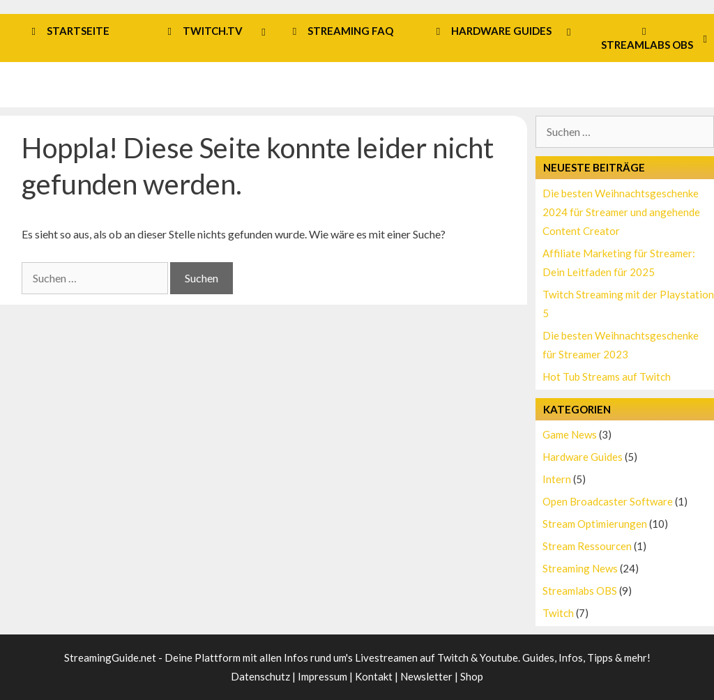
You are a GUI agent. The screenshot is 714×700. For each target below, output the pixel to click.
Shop (471, 676)
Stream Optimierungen (594, 523)
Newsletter (426, 676)
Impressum (322, 676)
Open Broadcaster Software (607, 501)
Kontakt (374, 676)
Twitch (558, 613)
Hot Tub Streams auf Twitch (606, 376)
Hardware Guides (582, 456)
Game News (569, 434)
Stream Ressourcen (587, 546)
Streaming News (580, 568)
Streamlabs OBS (579, 590)
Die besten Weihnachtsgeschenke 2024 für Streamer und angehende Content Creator (621, 212)
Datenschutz (260, 676)
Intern (556, 479)
